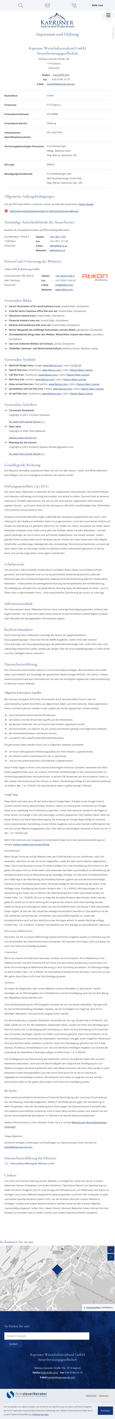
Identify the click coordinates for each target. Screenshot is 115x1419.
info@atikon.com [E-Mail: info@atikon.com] (64, 285)
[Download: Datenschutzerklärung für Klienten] (57, 1164)
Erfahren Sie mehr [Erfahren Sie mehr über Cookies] (40, 1414)
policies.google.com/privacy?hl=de (31, 844)
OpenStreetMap (93, 1307)
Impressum (103, 1396)
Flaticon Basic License (81, 370)
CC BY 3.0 (76, 365)
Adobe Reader (86, 204)
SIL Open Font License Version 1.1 (27, 421)
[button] (74, 5)
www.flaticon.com (52, 365)
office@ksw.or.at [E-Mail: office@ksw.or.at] (58, 245)
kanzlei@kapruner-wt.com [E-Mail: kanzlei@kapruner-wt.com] (61, 84)
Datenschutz (91, 1396)
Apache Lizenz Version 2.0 (22, 437)
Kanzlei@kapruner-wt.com (18, 1147)
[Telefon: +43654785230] (61, 75)
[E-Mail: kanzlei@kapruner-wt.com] (47, 5)
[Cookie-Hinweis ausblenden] (105, 1411)
